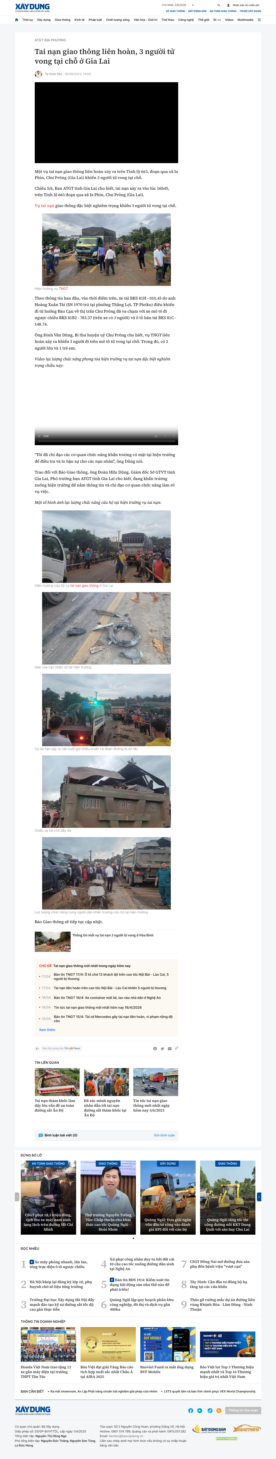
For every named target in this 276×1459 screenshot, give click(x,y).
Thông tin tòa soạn (243, 1410)
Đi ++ (217, 20)
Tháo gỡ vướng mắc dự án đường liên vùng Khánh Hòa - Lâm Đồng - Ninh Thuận (222, 1304)
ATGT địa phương (50, 40)
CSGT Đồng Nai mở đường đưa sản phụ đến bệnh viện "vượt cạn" (220, 1264)
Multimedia (245, 20)
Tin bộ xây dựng (250, 11)
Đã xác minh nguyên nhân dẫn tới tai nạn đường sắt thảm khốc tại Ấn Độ (105, 1107)
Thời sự (27, 20)
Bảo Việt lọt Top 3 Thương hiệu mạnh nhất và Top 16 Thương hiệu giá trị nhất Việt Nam (227, 1372)
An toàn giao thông (223, 11)
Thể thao (167, 20)
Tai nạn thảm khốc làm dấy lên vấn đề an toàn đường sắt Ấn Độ (55, 1105)
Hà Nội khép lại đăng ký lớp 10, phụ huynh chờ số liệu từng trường (61, 1284)
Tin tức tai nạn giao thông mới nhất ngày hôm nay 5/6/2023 (151, 1105)
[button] (133, 1238)
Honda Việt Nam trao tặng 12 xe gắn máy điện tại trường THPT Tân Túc (46, 1372)
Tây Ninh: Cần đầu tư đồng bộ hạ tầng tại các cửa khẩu (218, 1284)
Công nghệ (186, 20)
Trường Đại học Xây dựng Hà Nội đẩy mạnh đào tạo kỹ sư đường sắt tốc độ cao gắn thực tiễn (62, 1304)
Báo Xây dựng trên (62, 1048)
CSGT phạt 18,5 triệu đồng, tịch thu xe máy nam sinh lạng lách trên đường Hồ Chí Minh (48, 1222)
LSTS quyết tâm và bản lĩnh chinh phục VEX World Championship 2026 (214, 1391)
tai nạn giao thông (84, 586)
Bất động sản (197, 11)
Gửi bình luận (164, 1135)
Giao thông (62, 20)
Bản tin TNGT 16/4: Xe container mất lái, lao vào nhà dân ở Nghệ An (107, 998)
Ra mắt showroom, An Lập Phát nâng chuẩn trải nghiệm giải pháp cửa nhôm (104, 1391)
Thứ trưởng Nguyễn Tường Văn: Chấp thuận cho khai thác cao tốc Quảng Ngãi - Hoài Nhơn (108, 1222)
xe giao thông (175, 11)
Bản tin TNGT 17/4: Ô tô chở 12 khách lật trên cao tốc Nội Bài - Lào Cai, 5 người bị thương (111, 977)
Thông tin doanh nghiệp (43, 1322)
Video (229, 20)
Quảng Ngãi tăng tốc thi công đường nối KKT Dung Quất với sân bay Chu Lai (227, 1224)
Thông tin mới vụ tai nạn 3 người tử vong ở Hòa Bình (113, 935)
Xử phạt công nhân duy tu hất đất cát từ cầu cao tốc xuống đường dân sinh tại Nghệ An (142, 1264)
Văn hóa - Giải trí (145, 20)
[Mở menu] (259, 20)
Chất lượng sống (118, 20)
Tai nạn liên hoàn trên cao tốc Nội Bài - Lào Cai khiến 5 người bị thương (110, 988)
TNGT (63, 289)
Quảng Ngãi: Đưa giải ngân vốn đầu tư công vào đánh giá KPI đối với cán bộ (168, 1224)
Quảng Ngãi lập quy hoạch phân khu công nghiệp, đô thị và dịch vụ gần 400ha (142, 1304)
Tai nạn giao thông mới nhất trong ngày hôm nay (92, 966)
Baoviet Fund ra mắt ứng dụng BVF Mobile (167, 1369)
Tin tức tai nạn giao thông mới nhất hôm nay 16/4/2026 (98, 1008)
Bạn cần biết (32, 1392)
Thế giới (203, 20)
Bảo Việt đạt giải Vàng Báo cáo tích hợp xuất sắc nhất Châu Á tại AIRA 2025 (107, 1372)
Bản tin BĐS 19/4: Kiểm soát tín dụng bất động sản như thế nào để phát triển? (139, 1284)
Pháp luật (95, 20)
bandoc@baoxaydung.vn (126, 1436)
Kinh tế (79, 20)
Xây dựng (44, 20)
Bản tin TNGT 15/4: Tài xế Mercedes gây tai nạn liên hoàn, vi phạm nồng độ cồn (113, 1019)
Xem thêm (47, 1030)
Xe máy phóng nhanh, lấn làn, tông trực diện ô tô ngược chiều (59, 1264)
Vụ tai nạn (44, 205)
